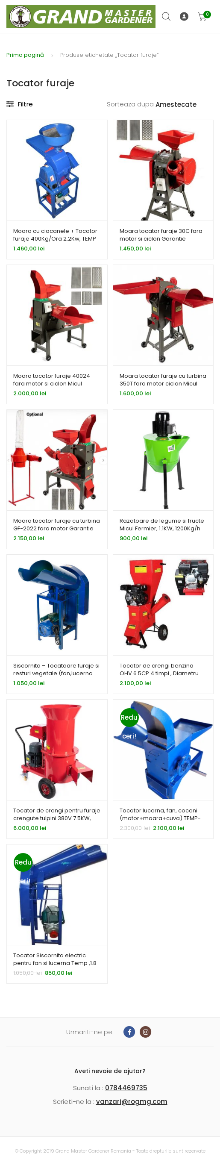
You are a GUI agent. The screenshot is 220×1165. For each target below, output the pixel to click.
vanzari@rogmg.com (131, 1101)
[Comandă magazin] (184, 105)
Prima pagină (25, 55)
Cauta (166, 16)
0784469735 (126, 1087)
